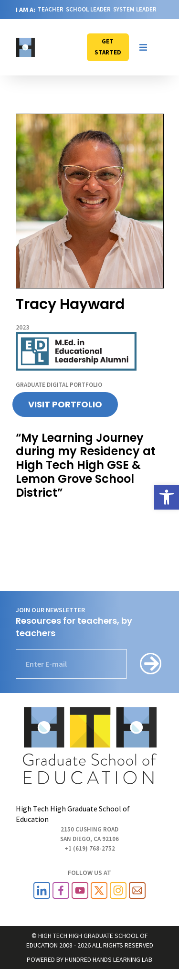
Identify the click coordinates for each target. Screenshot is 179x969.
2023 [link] (22, 327)
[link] (166, 497)
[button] (143, 47)
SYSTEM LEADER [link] (135, 9)
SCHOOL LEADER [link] (88, 9)
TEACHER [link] (50, 9)
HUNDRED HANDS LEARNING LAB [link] (108, 959)
